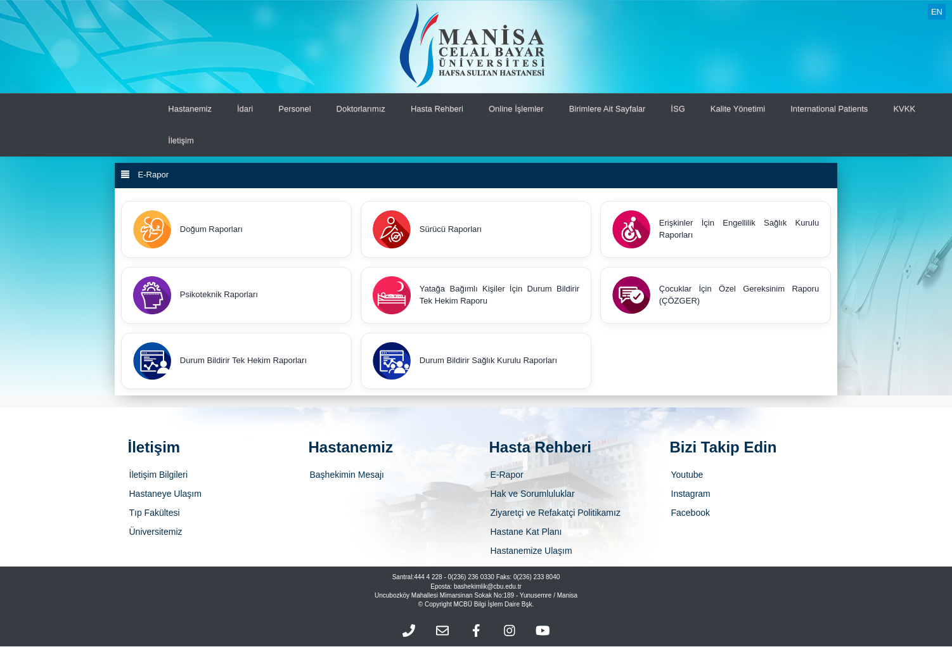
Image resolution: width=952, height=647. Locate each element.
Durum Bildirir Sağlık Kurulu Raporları (465, 361)
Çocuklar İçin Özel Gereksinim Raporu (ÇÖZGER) (715, 295)
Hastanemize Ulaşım (531, 551)
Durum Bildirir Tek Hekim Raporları (220, 361)
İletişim (180, 140)
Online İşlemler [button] (516, 108)
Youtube (687, 475)
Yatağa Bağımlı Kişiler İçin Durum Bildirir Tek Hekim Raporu (476, 295)
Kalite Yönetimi (738, 108)
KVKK (904, 108)
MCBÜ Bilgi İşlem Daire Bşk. (494, 604)
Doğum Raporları (188, 229)
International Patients (829, 108)
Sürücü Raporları (427, 229)
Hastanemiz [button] (190, 108)
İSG (678, 108)
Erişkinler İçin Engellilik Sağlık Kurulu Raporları (715, 229)
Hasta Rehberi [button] (437, 108)
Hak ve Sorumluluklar (533, 494)
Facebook (690, 513)
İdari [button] (245, 108)
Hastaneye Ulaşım (165, 494)
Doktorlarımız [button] (361, 108)
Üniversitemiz (156, 532)
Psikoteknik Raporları (195, 295)
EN (936, 11)
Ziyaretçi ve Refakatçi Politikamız (556, 513)
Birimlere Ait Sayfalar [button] (607, 108)
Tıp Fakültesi (154, 513)
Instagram (691, 494)
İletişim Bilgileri (158, 475)
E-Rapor (507, 475)
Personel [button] (294, 108)
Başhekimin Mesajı (347, 475)
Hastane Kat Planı (526, 532)
